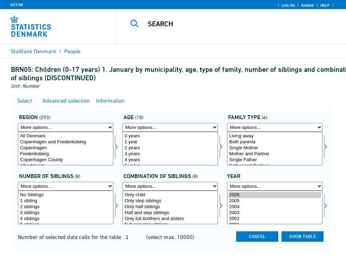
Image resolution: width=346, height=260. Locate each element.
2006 (274, 195)
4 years (170, 160)
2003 (274, 213)
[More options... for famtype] (274, 127)
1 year (170, 142)
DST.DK (17, 4)
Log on (288, 5)
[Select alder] (170, 148)
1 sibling (65, 201)
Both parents (274, 142)
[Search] (235, 24)
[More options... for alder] (170, 127)
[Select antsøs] (65, 207)
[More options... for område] (65, 127)
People (72, 51)
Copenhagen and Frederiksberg (65, 142)
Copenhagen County (65, 160)
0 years (170, 136)
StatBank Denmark (33, 51)
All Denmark (65, 136)
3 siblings (65, 213)
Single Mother (274, 148)
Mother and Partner (274, 154)
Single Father (274, 160)
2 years (170, 148)
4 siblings (65, 219)
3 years (170, 154)
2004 (274, 207)
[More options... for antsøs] (65, 186)
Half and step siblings (170, 213)
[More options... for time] (274, 186)
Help (325, 5)
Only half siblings (170, 207)
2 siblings (65, 207)
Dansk (307, 5)
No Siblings (65, 195)
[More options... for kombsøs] (170, 186)
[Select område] (65, 148)
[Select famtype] (274, 148)
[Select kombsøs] (170, 207)
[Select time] (274, 207)
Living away (274, 136)
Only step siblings (170, 201)
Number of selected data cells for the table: (71, 237)
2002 (274, 219)
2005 (274, 201)
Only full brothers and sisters (170, 219)
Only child (170, 195)
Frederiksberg (65, 154)
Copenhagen (65, 148)
